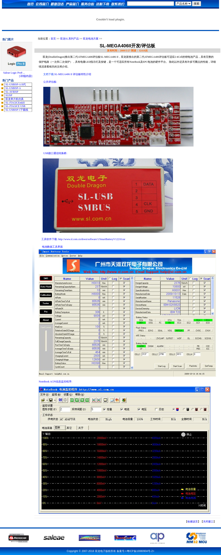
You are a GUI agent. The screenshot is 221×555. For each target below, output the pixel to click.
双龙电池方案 (90, 38)
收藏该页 (192, 521)
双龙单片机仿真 (14, 98)
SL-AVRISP (11, 91)
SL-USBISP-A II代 (15, 84)
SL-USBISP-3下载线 (16, 109)
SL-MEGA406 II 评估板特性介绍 (72, 74)
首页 (53, 38)
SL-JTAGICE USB (15, 106)
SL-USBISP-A (13, 88)
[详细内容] (25, 76)
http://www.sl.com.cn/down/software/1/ (91, 239)
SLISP (8, 95)
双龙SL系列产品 (69, 38)
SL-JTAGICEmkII (15, 102)
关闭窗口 (208, 521)
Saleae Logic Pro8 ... (14, 72)
